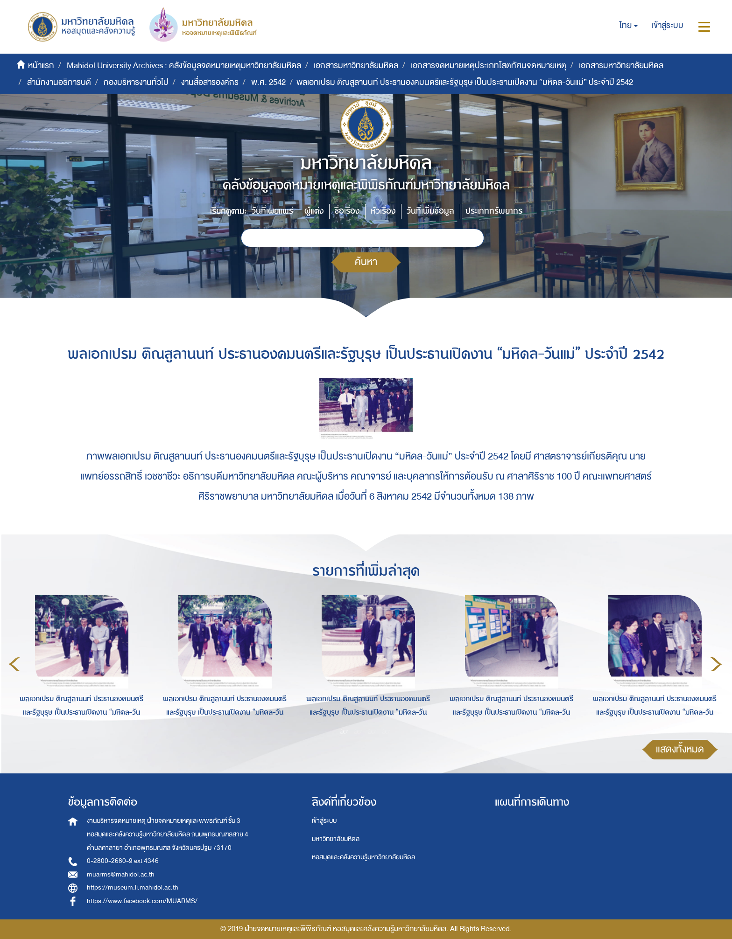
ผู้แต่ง (314, 211)
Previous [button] (14, 664)
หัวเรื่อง (383, 211)
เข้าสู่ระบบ (324, 821)
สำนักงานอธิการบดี (59, 82)
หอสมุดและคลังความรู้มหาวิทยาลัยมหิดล (363, 857)
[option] (79, 663)
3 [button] (372, 732)
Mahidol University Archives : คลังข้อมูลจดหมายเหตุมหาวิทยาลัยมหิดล (184, 65)
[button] (628, 25)
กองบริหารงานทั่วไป (136, 82)
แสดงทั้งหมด (680, 749)
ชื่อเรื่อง (347, 211)
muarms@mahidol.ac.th (121, 874)
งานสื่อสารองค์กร (210, 82)
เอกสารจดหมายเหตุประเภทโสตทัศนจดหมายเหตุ (488, 65)
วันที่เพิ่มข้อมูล (430, 211)
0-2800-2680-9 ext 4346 (123, 861)
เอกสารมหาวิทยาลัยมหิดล (356, 65)
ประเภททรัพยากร (493, 211)
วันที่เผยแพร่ (272, 211)
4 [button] (386, 732)
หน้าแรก (41, 65)
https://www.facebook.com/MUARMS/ (142, 901)
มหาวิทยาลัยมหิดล (335, 839)
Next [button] (716, 664)
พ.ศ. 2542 (268, 82)
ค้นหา (366, 262)
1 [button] (344, 732)
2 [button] (358, 732)
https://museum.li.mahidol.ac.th (132, 887)
